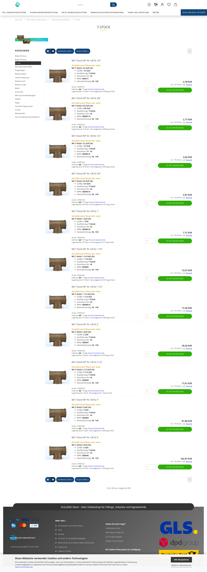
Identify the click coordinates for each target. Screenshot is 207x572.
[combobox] (65, 51)
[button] (155, 4)
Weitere (156, 12)
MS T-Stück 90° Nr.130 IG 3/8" (86, 98)
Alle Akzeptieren (181, 559)
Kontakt (61, 534)
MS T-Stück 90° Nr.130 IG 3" (85, 399)
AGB (60, 530)
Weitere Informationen (181, 565)
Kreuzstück (19, 92)
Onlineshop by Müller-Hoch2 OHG (24, 546)
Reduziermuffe (20, 85)
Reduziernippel (20, 74)
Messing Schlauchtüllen (23, 67)
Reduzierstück (20, 81)
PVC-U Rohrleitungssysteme (14, 12)
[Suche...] (113, 4)
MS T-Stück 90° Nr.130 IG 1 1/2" (87, 286)
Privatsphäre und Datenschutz (70, 525)
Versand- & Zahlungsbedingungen (72, 538)
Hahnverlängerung (22, 77)
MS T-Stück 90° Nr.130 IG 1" (85, 211)
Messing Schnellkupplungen (25, 95)
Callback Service (64, 551)
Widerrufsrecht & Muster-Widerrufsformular (76, 542)
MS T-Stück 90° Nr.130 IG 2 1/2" (87, 362)
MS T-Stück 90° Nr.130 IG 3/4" (86, 173)
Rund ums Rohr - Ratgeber (194, 12)
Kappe (17, 103)
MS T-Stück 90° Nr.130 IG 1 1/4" (87, 249)
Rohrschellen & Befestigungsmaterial (107, 12)
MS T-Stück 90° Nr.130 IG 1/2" (86, 135)
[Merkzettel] (169, 4)
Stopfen (18, 99)
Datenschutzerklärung (23, 567)
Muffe (17, 88)
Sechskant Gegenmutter (24, 106)
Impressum (62, 547)
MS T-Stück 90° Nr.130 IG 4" (85, 437)
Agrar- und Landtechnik (138, 12)
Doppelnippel (20, 70)
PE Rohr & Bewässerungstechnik (44, 12)
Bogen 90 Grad (20, 59)
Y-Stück (17, 110)
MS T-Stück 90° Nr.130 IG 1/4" (86, 60)
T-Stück (17, 63)
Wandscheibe (20, 113)
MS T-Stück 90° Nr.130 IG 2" (85, 324)
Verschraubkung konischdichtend (27, 117)
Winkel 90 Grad (20, 56)
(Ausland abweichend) (96, 89)
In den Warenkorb (175, 90)
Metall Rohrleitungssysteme (74, 12)
